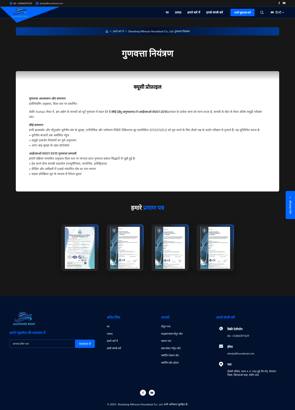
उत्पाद (178, 12)
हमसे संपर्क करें (214, 12)
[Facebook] (143, 393)
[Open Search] (262, 12)
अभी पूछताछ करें (242, 12)
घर (167, 12)
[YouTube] (152, 393)
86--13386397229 (238, 335)
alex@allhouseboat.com (51, 3)
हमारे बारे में (193, 12)
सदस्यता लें (85, 343)
